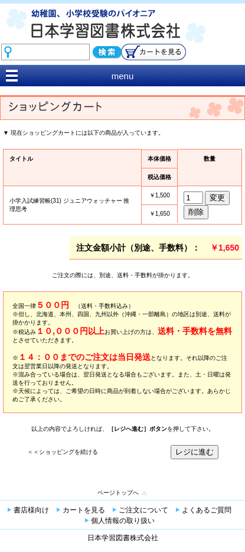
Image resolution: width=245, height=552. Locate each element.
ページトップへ (118, 492)
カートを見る (84, 510)
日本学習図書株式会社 (122, 538)
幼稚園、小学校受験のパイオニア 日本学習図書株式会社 (122, 34)
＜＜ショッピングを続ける (62, 452)
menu (123, 76)
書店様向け (31, 510)
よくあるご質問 (206, 510)
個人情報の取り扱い (123, 521)
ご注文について (143, 510)
